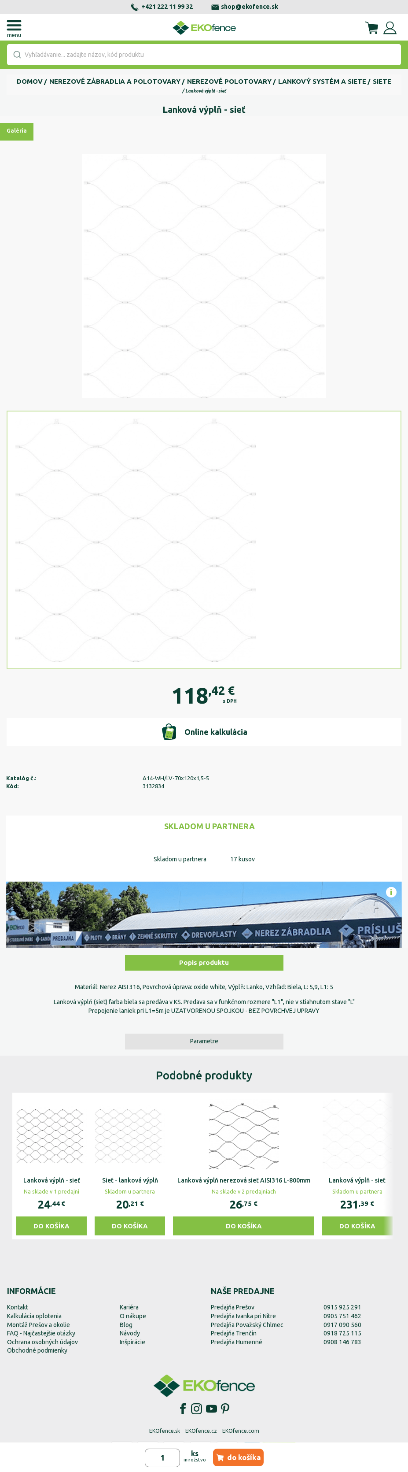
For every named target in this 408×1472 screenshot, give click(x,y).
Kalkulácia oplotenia (34, 1316)
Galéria (17, 130)
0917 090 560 (342, 1324)
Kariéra (129, 1307)
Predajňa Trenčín (234, 1333)
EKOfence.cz (201, 1431)
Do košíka (51, 1226)
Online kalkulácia (204, 731)
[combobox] (204, 54)
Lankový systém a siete (322, 81)
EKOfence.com (240, 1431)
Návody (130, 1333)
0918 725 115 (342, 1333)
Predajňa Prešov (232, 1307)
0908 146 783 (342, 1342)
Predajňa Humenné (236, 1342)
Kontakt (17, 1307)
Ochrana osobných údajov (42, 1342)
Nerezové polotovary (229, 81)
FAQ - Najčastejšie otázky (41, 1333)
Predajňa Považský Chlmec (247, 1324)
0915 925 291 (342, 1307)
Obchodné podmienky (37, 1350)
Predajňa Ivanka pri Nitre (243, 1316)
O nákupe (133, 1316)
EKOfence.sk (164, 1431)
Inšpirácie (132, 1342)
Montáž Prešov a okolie (38, 1324)
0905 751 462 (342, 1316)
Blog (126, 1324)
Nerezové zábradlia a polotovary (114, 81)
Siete (382, 81)
